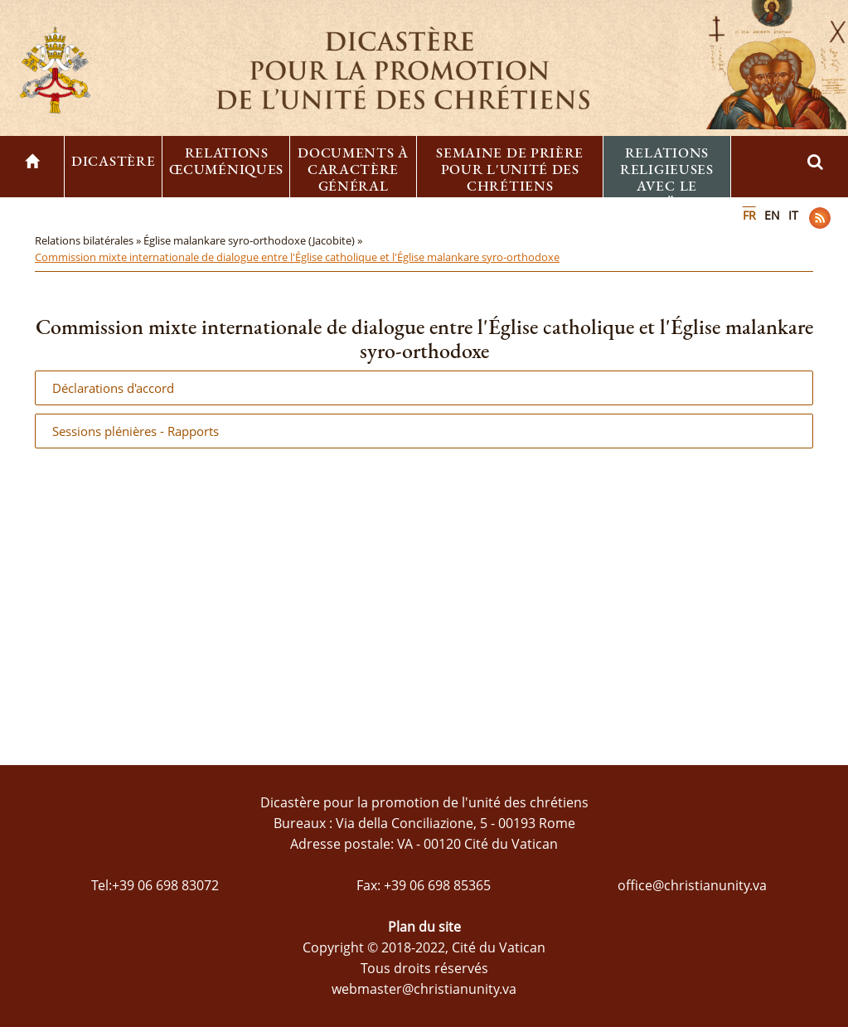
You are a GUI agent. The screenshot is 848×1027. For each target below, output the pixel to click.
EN (772, 215)
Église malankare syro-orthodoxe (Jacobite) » (254, 240)
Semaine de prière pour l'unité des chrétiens (510, 169)
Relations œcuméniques (226, 160)
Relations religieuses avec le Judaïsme (667, 177)
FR (749, 215)
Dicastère (113, 161)
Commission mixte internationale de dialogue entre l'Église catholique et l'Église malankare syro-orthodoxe (297, 256)
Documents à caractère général (353, 169)
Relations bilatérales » (89, 240)
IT (793, 215)
